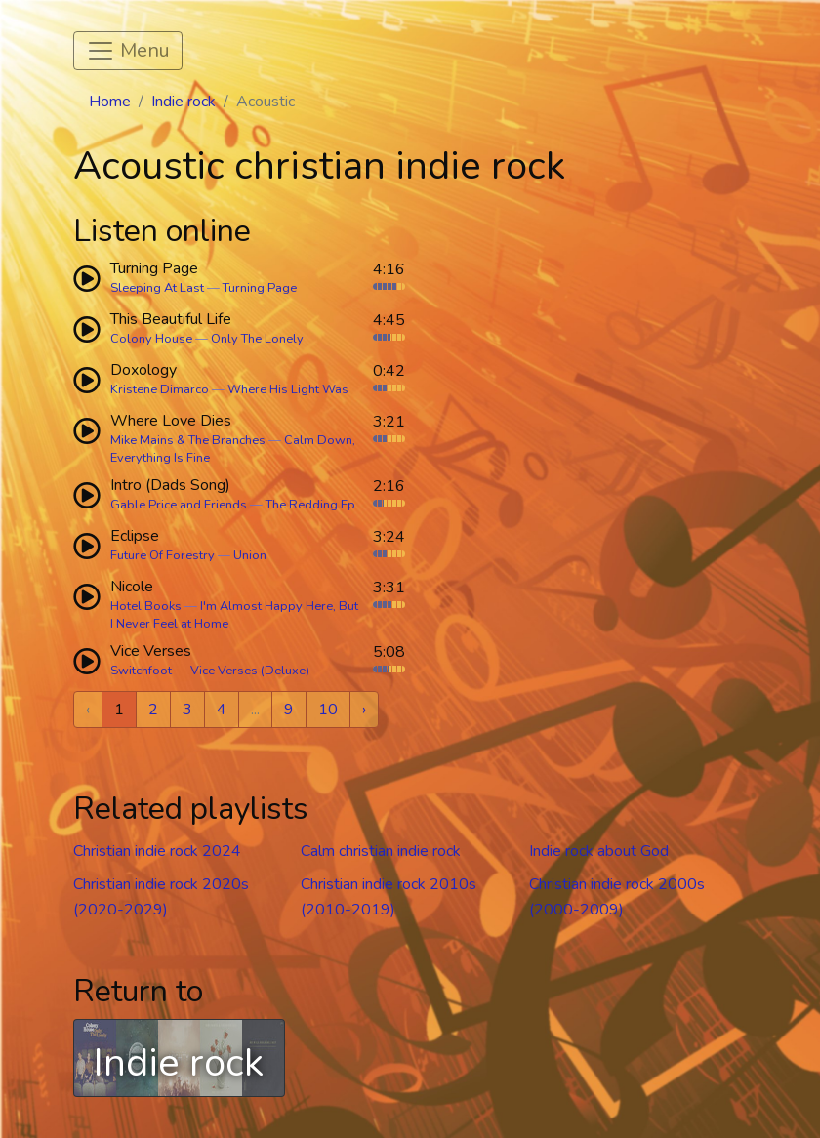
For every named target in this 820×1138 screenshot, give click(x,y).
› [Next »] (364, 709)
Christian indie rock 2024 (157, 851)
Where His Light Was (287, 389)
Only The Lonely (257, 338)
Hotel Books (146, 606)
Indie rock (183, 101)
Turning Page (260, 288)
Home (110, 101)
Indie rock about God (599, 851)
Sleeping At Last (157, 288)
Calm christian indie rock (381, 851)
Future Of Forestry (162, 555)
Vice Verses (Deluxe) (249, 670)
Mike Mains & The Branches (188, 440)
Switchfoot (141, 670)
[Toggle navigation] (128, 50)
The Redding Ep (310, 504)
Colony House (151, 338)
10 (328, 709)
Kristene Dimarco (159, 389)
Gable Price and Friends (178, 504)
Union (249, 555)
